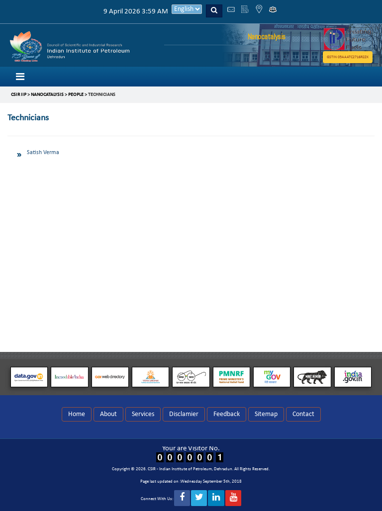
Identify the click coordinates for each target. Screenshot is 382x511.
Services (143, 414)
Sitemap (266, 414)
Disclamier (183, 414)
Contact (303, 414)
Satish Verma (43, 153)
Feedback (226, 414)
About (108, 414)
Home (76, 414)
